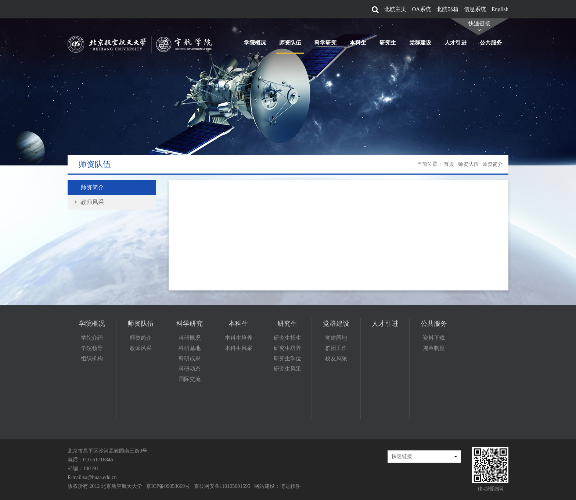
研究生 (387, 43)
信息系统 (475, 9)
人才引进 (455, 43)
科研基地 (190, 348)
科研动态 (190, 369)
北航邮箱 (447, 9)
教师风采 (92, 202)
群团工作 (336, 348)
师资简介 (92, 187)
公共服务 (491, 43)
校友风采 (336, 358)
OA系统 (421, 9)
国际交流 (190, 379)
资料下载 (434, 338)
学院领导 (92, 348)
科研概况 (190, 338)
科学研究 (325, 43)
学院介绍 (92, 338)
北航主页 (395, 9)
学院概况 (255, 43)
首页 (449, 164)
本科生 (358, 43)
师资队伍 (290, 43)
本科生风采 (238, 348)
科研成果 (190, 358)
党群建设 (420, 43)
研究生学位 (287, 358)
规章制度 (434, 348)
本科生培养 (238, 338)
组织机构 (92, 358)
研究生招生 (287, 338)
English (500, 9)
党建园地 (336, 338)
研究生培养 (287, 348)
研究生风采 (287, 369)
